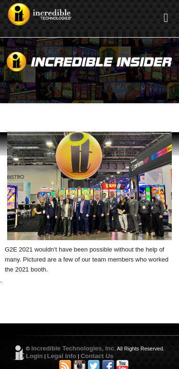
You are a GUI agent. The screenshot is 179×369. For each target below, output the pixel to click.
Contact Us (97, 355)
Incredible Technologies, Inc (72, 348)
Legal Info (61, 355)
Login (34, 355)
